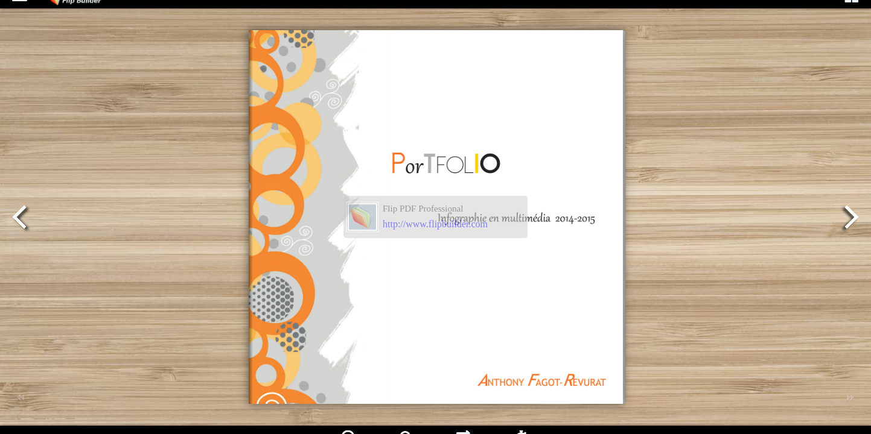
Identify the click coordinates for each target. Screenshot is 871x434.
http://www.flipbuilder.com (435, 224)
